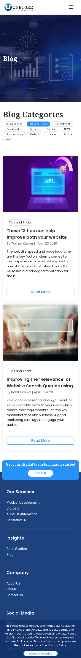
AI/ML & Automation (21, 514)
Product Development (23, 502)
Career (11, 589)
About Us (13, 583)
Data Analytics (14, 129)
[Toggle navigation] (71, 7)
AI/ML (67, 129)
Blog (9, 555)
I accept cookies (40, 653)
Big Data (12, 508)
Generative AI (62, 124)
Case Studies (16, 549)
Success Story (14, 134)
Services (35, 129)
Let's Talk (41, 473)
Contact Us (14, 595)
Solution (51, 129)
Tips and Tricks (38, 124)
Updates (51, 134)
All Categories (14, 124)
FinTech (35, 134)
